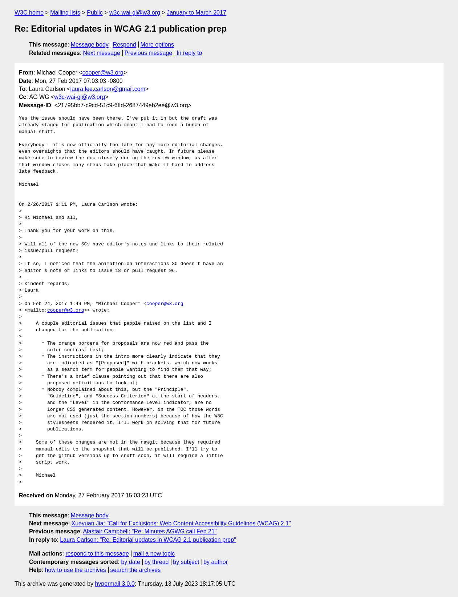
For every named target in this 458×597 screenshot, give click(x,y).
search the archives (135, 570)
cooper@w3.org (102, 72)
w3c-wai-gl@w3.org (134, 12)
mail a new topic (154, 553)
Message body (90, 44)
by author (215, 562)
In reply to (189, 53)
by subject (186, 562)
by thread (157, 562)
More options (157, 44)
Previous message (149, 53)
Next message (101, 53)
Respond (124, 44)
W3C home (29, 12)
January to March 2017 (196, 12)
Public (95, 12)
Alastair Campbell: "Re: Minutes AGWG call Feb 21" (150, 531)
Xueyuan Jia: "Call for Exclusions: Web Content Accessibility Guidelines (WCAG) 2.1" (181, 523)
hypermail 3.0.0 (114, 584)
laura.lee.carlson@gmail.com (108, 89)
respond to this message (97, 553)
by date (130, 562)
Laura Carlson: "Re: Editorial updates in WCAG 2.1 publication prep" (148, 540)
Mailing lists (65, 12)
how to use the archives (75, 570)
